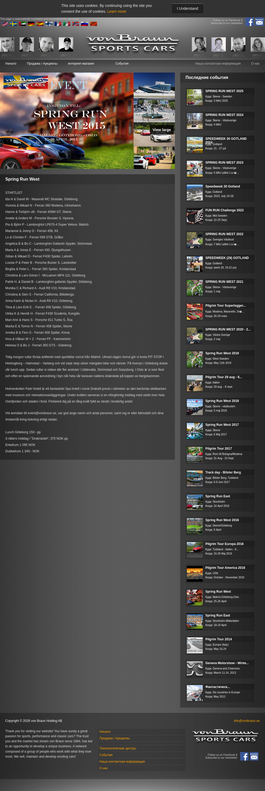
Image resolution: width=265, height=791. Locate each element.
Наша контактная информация (218, 63)
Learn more (116, 11)
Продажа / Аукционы (42, 63)
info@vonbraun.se (247, 721)
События (122, 63)
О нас (255, 63)
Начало (10, 63)
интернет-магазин (81, 63)
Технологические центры (117, 748)
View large (162, 130)
